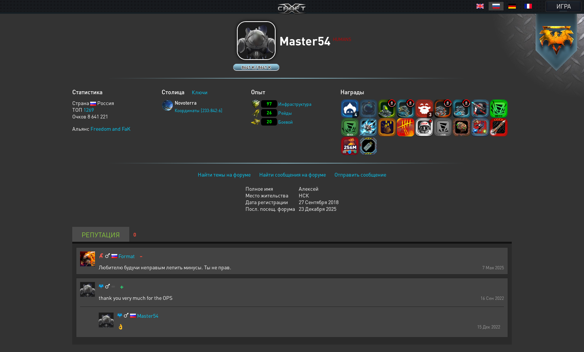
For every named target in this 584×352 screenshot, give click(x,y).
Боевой (285, 122)
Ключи (199, 92)
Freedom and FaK (110, 128)
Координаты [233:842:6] (198, 110)
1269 (88, 109)
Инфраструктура (294, 104)
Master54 (147, 316)
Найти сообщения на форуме (292, 174)
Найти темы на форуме (224, 174)
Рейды (285, 113)
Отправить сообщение (360, 174)
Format (126, 256)
